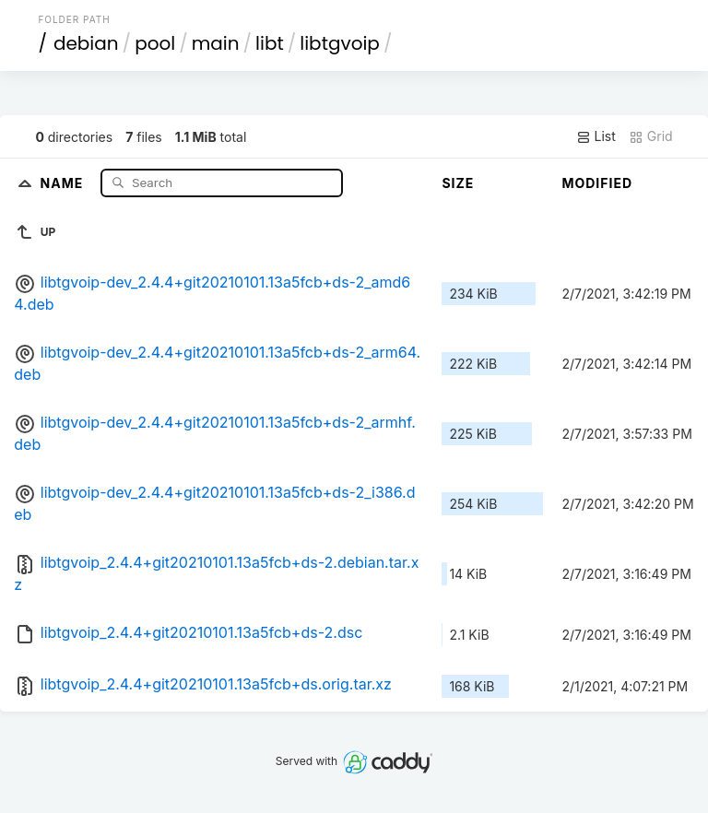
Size (458, 183)
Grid (651, 136)
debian (86, 43)
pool (155, 43)
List (596, 136)
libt (269, 43)
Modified (596, 183)
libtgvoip (340, 43)
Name (64, 182)
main (216, 43)
